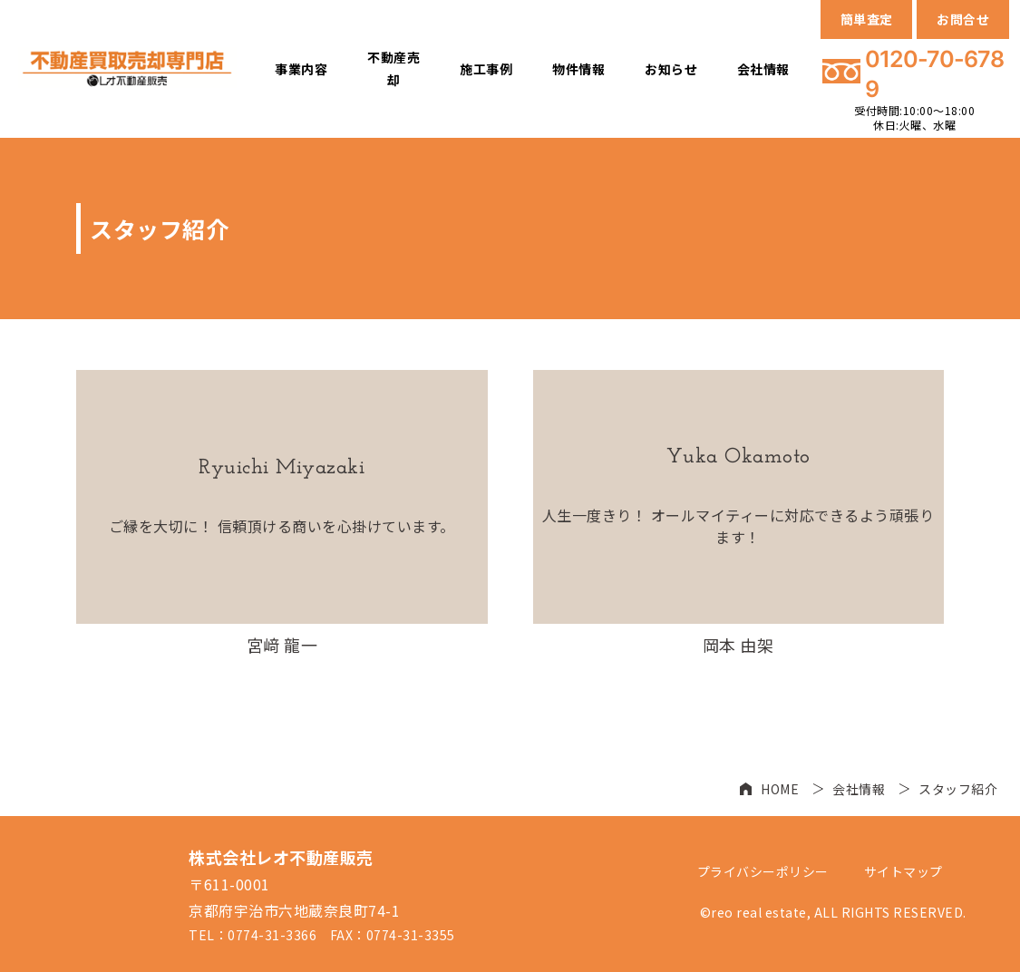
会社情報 (763, 69)
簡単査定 (866, 19)
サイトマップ (903, 871)
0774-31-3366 (272, 935)
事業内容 (301, 69)
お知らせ (671, 69)
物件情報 (578, 69)
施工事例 (486, 69)
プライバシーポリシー (763, 871)
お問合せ (963, 19)
